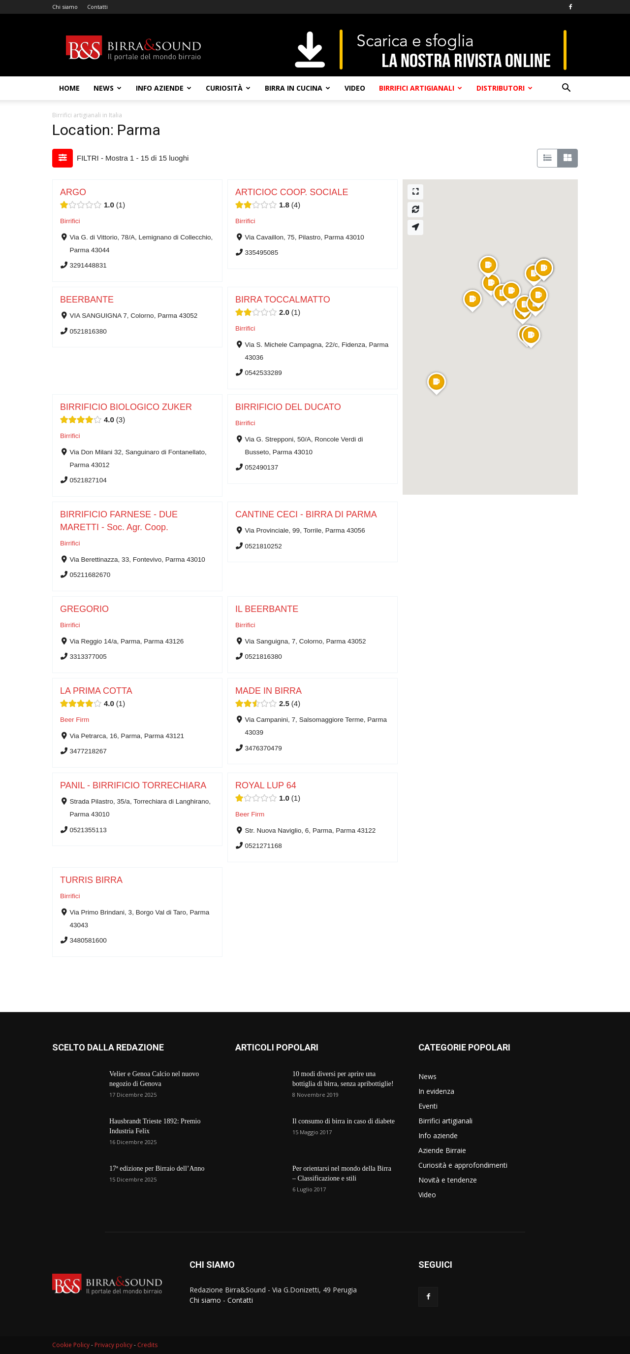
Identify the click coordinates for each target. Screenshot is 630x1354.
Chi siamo (65, 6)
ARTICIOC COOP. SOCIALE (291, 192)
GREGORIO (84, 609)
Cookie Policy (71, 1345)
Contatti (97, 6)
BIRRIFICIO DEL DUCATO (288, 407)
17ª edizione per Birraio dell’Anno (157, 1168)
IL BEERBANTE (266, 609)
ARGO (73, 192)
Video (355, 88)
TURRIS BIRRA (91, 880)
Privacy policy (113, 1345)
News (108, 88)
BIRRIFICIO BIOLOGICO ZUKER (126, 407)
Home (69, 88)
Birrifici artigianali (420, 88)
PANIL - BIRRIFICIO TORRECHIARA (133, 785)
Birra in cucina (297, 88)
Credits (147, 1345)
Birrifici (70, 221)
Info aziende (163, 88)
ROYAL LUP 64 (265, 785)
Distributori (504, 88)
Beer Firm (74, 719)
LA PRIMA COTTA (96, 691)
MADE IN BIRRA (268, 691)
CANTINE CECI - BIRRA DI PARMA (306, 514)
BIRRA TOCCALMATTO (282, 300)
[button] (566, 89)
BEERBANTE (87, 300)
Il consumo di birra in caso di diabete (343, 1121)
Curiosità (228, 88)
